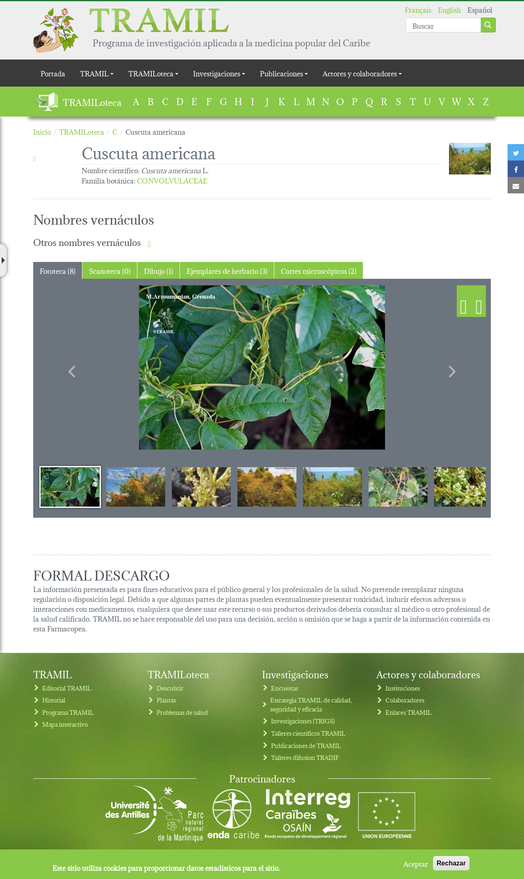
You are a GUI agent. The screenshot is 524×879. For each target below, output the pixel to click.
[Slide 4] (267, 486)
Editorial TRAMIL (66, 688)
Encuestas (284, 688)
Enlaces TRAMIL (408, 712)
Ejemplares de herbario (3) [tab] (227, 270)
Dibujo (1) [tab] (158, 270)
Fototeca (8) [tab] (57, 270)
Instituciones (402, 688)
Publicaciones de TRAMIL (306, 745)
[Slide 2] (135, 486)
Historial (53, 700)
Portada (53, 72)
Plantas (166, 700)
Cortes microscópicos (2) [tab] (318, 270)
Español (479, 9)
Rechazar (451, 863)
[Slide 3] (201, 486)
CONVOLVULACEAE (172, 180)
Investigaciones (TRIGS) (303, 720)
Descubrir (170, 688)
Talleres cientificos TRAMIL (308, 733)
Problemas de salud (182, 712)
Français (418, 9)
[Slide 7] (463, 486)
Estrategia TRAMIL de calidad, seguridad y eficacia (311, 704)
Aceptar (415, 863)
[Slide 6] (398, 486)
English (449, 9)
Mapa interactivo (65, 724)
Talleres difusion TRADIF (305, 757)
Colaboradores (404, 700)
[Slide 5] (332, 486)
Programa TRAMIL (68, 712)
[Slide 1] (70, 486)
